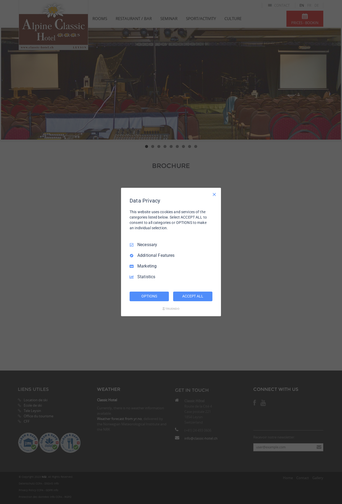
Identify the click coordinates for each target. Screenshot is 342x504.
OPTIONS (149, 296)
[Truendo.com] (171, 309)
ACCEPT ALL (192, 296)
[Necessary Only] (214, 194)
